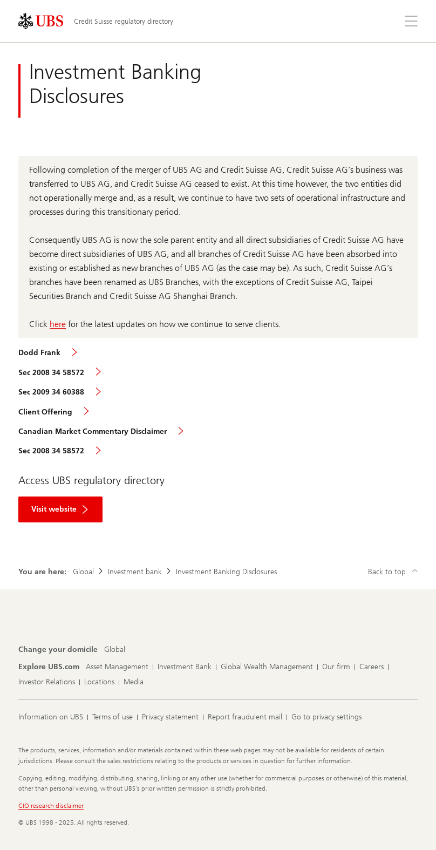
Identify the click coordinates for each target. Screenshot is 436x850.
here (58, 324)
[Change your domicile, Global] (114, 649)
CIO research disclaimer (51, 806)
